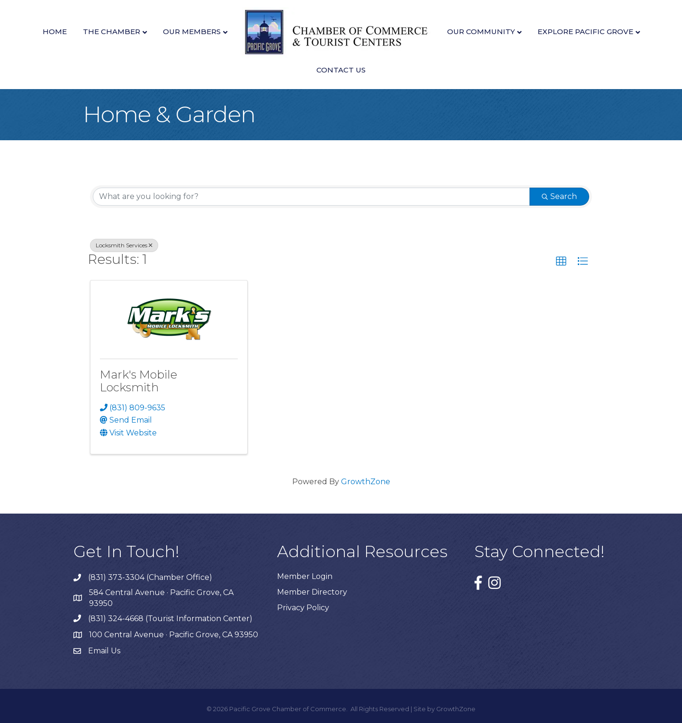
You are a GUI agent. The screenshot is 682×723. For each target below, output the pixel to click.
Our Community (481, 31)
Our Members (192, 31)
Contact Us (341, 69)
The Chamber (111, 31)
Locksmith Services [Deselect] (124, 245)
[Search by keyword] (311, 197)
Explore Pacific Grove (585, 31)
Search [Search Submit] (559, 196)
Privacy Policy (303, 607)
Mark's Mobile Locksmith (138, 381)
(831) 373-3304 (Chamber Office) (150, 577)
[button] (561, 261)
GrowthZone (365, 481)
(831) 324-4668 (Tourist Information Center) (170, 618)
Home (55, 31)
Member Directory (312, 591)
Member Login (304, 576)
